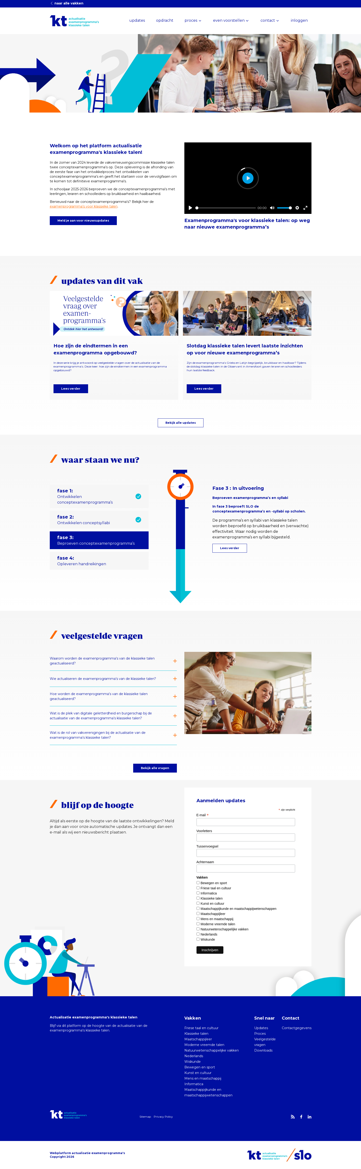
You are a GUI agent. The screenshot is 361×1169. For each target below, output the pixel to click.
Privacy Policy (163, 1116)
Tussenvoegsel (207, 846)
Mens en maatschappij (217, 919)
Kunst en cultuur (212, 903)
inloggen (299, 20)
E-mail (203, 815)
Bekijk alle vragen (155, 768)
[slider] (225, 208)
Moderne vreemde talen (218, 924)
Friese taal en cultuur (216, 888)
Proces (260, 1033)
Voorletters (204, 831)
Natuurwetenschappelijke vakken (225, 929)
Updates (261, 1028)
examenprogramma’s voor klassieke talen (84, 206)
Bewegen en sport (214, 883)
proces (191, 20)
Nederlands (209, 934)
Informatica (209, 893)
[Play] (190, 208)
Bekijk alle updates (180, 422)
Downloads (263, 1050)
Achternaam (205, 862)
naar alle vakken (66, 3)
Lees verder (70, 388)
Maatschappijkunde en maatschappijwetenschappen (239, 909)
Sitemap (145, 1116)
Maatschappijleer (213, 914)
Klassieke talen (212, 898)
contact (268, 20)
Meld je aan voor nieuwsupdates (83, 220)
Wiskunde (208, 939)
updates (137, 20)
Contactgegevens (296, 1028)
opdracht (164, 20)
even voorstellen (229, 20)
